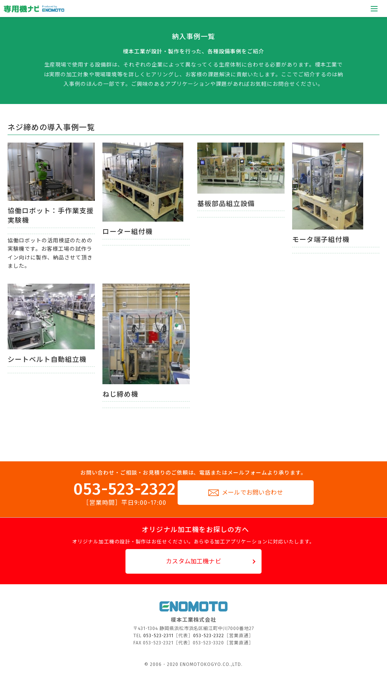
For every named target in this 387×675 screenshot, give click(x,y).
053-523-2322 (124, 493)
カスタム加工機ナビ (193, 561)
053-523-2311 (158, 635)
